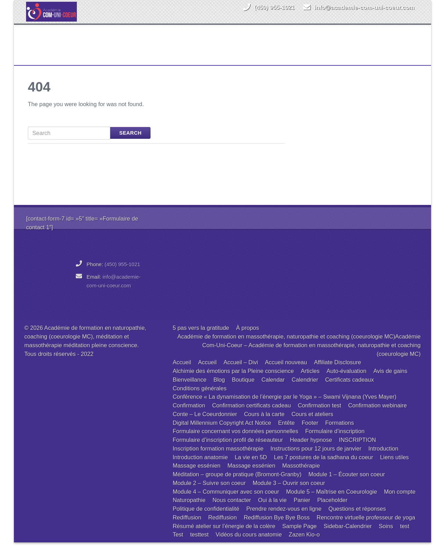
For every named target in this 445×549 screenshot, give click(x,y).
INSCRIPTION (357, 446)
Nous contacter (231, 506)
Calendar (273, 386)
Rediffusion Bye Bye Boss (277, 524)
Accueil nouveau (286, 369)
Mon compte (399, 498)
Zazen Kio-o (304, 541)
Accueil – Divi (241, 369)
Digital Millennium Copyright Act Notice (222, 429)
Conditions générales (200, 395)
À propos (247, 334)
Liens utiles (394, 464)
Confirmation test (319, 412)
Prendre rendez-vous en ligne (283, 515)
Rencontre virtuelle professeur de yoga (366, 524)
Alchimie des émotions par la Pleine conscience (233, 377)
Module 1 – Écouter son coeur (346, 481)
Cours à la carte (264, 420)
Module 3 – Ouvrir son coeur (289, 489)
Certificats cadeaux (349, 386)
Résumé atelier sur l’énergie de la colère (224, 533)
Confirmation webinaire (377, 412)
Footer (310, 429)
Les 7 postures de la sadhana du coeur (323, 464)
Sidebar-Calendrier (348, 533)
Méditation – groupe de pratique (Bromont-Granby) (237, 481)
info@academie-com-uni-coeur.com (364, 7)
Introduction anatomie (200, 464)
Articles (310, 377)
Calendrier (305, 386)
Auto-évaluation (346, 377)
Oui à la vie (272, 506)
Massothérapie (301, 472)
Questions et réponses (357, 515)
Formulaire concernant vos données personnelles (235, 438)
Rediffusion (187, 524)
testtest (199, 541)
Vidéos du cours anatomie (249, 541)
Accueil (182, 369)
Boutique (243, 386)
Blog (219, 386)
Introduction (383, 455)
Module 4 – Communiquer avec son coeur (226, 498)
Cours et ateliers (312, 420)
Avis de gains (390, 377)
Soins (386, 533)
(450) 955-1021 (274, 7)
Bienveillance (190, 386)
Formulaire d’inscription (335, 438)
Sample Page (299, 533)
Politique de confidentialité (206, 515)
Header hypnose (311, 446)
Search (130, 139)
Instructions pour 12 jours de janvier (315, 455)
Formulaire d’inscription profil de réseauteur (228, 446)
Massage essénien (197, 472)
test (405, 533)
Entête (286, 429)
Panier (302, 506)
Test (178, 541)
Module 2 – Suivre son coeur (209, 489)
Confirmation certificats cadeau (251, 412)
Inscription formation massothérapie (218, 455)
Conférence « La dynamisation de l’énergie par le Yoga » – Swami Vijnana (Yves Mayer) (285, 403)
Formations (339, 429)
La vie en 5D (251, 464)
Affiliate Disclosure (337, 369)
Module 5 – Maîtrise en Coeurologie (331, 498)
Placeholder (332, 506)
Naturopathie (189, 506)
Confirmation (189, 412)
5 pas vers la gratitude (201, 334)
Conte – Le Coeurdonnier (205, 420)
